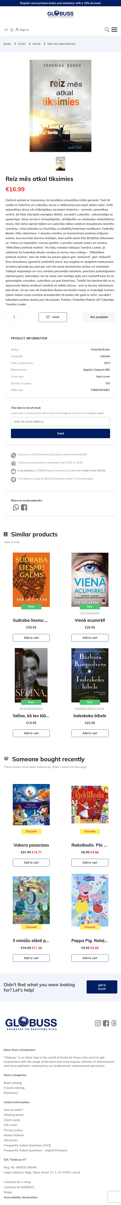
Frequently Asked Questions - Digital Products (35, 1150)
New (31, 606)
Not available (99, 317)
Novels (37, 44)
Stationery (11, 1093)
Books (7, 44)
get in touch (102, 986)
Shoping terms (14, 1115)
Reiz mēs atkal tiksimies (61, 44)
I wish (52, 317)
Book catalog (13, 1083)
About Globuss (14, 1135)
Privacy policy (13, 1130)
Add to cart (31, 638)
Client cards (12, 1120)
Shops (8, 1192)
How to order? (13, 1110)
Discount (31, 831)
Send (60, 433)
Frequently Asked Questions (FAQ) (27, 1145)
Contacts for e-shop (17, 1182)
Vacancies (11, 1140)
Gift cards (10, 1125)
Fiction (22, 44)
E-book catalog (14, 1088)
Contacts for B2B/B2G (19, 1187)
